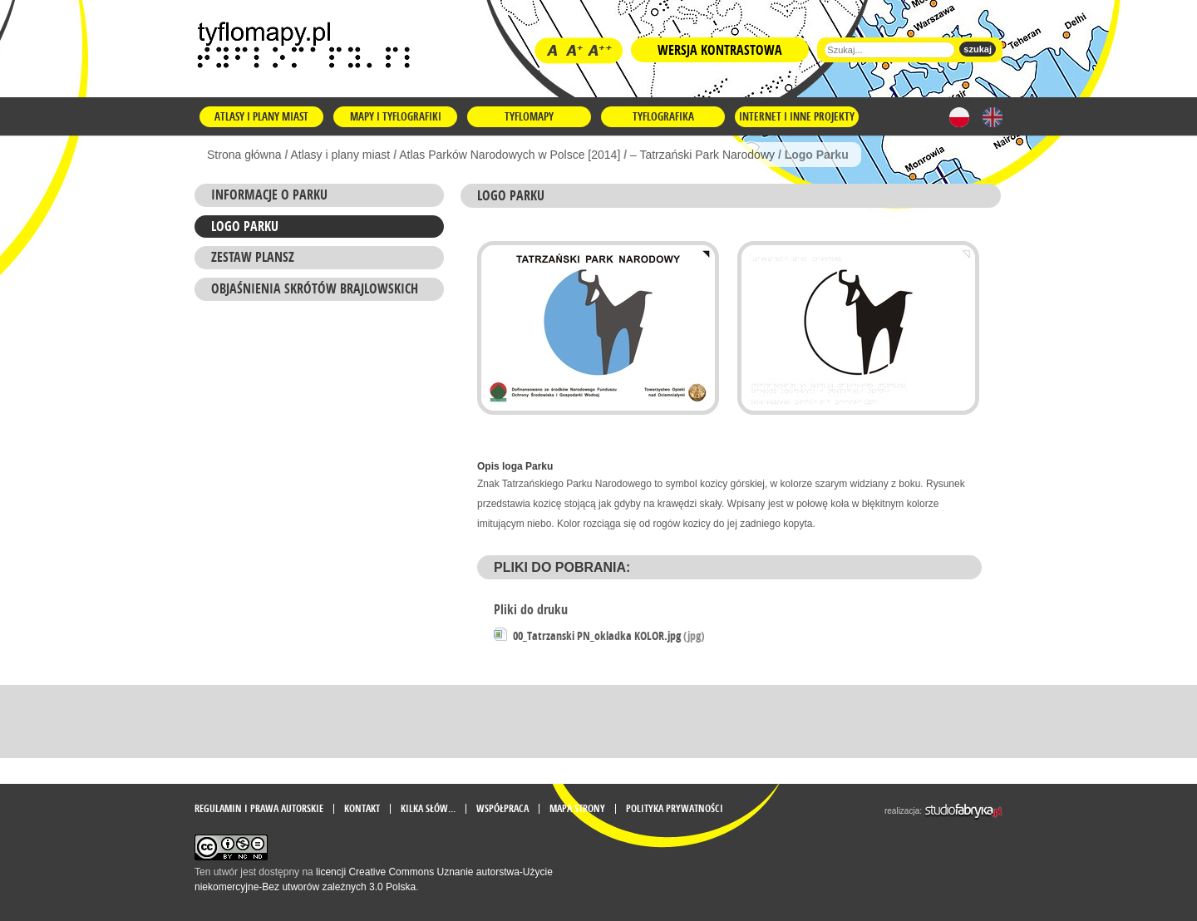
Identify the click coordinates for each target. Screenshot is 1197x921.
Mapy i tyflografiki (395, 116)
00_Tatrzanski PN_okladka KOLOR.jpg (609, 635)
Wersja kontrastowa (720, 50)
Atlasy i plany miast (261, 116)
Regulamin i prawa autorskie (259, 809)
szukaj (977, 49)
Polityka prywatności (674, 809)
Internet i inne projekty (797, 116)
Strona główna (244, 154)
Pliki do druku (531, 609)
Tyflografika (663, 116)
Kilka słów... (428, 809)
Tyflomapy (529, 116)
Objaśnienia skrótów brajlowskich (314, 288)
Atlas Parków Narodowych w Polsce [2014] (509, 154)
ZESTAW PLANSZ (252, 257)
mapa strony (577, 809)
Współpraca (502, 809)
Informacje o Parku (269, 194)
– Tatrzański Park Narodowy (702, 154)
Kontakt (362, 809)
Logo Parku (244, 226)
